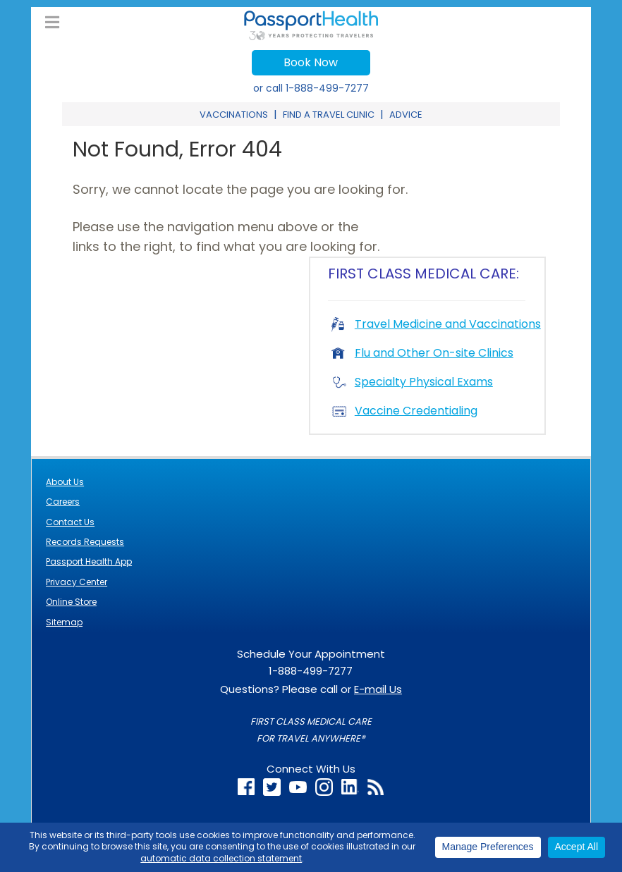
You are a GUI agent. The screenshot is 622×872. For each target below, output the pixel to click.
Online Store (71, 602)
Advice (405, 114)
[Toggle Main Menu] (52, 23)
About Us (65, 482)
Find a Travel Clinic (328, 114)
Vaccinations (234, 114)
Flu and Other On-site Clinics (422, 353)
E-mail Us (378, 689)
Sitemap (64, 622)
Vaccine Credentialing (404, 411)
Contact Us (70, 522)
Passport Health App (89, 561)
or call (311, 88)
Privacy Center (76, 582)
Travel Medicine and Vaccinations (436, 324)
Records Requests (85, 542)
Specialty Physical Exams (412, 382)
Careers (63, 502)
